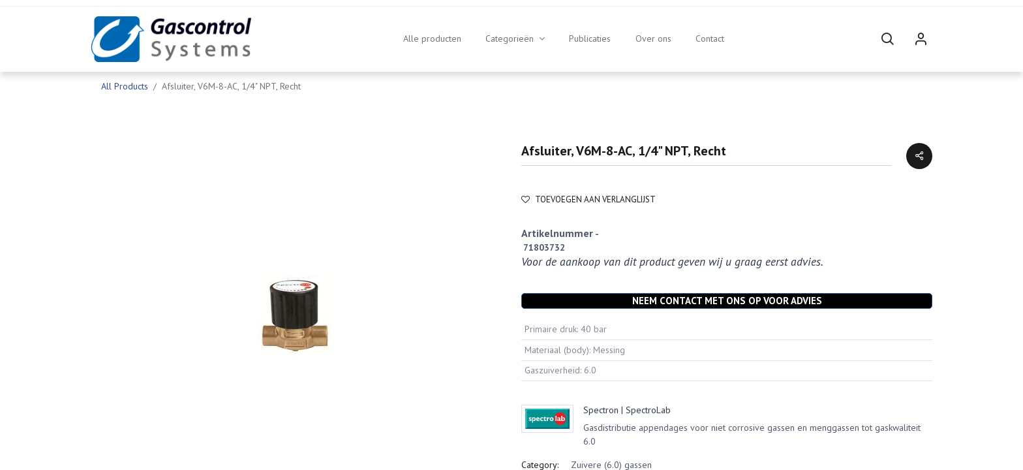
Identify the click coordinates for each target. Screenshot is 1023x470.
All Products (124, 86)
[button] (887, 39)
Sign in (920, 39)
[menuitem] (432, 39)
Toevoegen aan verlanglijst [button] (588, 199)
